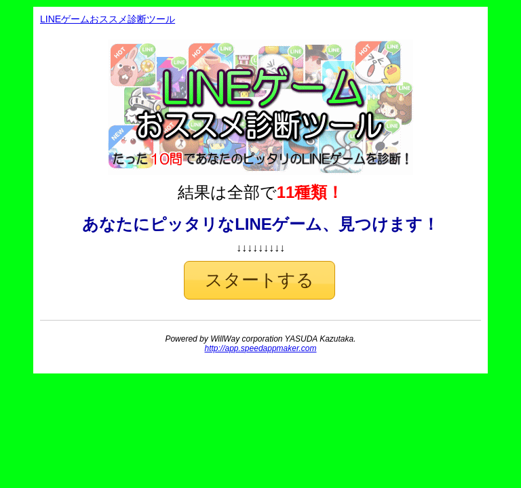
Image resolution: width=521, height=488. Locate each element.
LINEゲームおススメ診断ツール (107, 19)
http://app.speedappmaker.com (261, 348)
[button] (259, 280)
